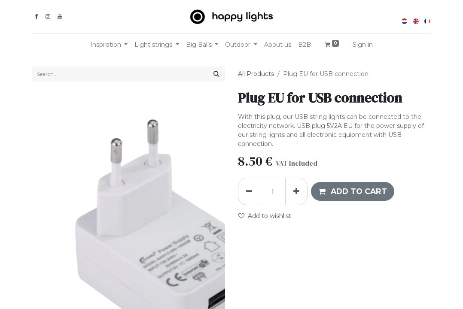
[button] (352, 191)
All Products (256, 74)
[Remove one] (249, 191)
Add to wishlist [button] (264, 216)
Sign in (363, 44)
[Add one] (296, 191)
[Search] (216, 74)
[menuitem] (278, 45)
